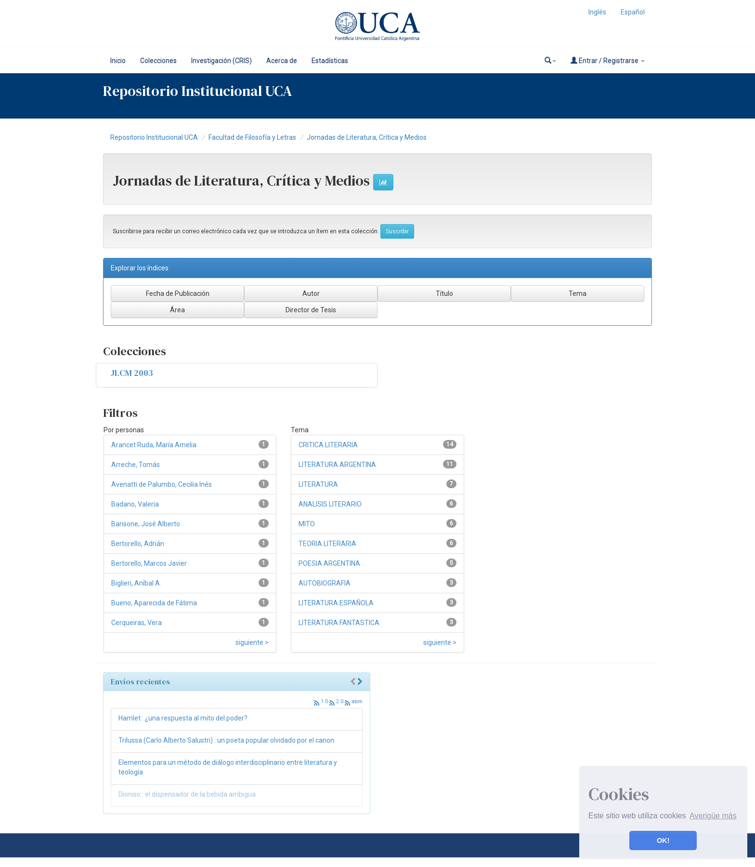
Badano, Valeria (135, 504)
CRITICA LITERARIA (328, 445)
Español (633, 12)
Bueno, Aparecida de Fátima (154, 603)
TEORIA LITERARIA (327, 543)
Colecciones (158, 61)
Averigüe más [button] (713, 816)
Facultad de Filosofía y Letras (252, 137)
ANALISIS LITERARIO (330, 504)
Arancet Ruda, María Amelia (153, 445)
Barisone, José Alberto (145, 524)
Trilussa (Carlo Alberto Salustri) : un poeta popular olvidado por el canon (226, 740)
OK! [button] (663, 840)
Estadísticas (330, 61)
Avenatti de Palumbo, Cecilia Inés (161, 484)
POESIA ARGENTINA (329, 563)
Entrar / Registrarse (608, 60)
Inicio (118, 61)
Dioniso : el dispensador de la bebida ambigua (187, 794)
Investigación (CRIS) (221, 61)
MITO (307, 524)
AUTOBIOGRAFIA (325, 583)
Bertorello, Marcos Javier (149, 563)
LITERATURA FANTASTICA (339, 623)
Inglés (597, 12)
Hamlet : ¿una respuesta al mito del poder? (182, 718)
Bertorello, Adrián (137, 543)
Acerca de (281, 61)
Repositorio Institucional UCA (154, 137)
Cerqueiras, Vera (136, 623)
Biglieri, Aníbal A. (136, 583)
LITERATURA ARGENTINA (337, 464)
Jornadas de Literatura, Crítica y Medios (367, 137)
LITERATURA (318, 484)
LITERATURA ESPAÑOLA (336, 603)
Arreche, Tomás (135, 464)
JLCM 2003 (132, 373)
